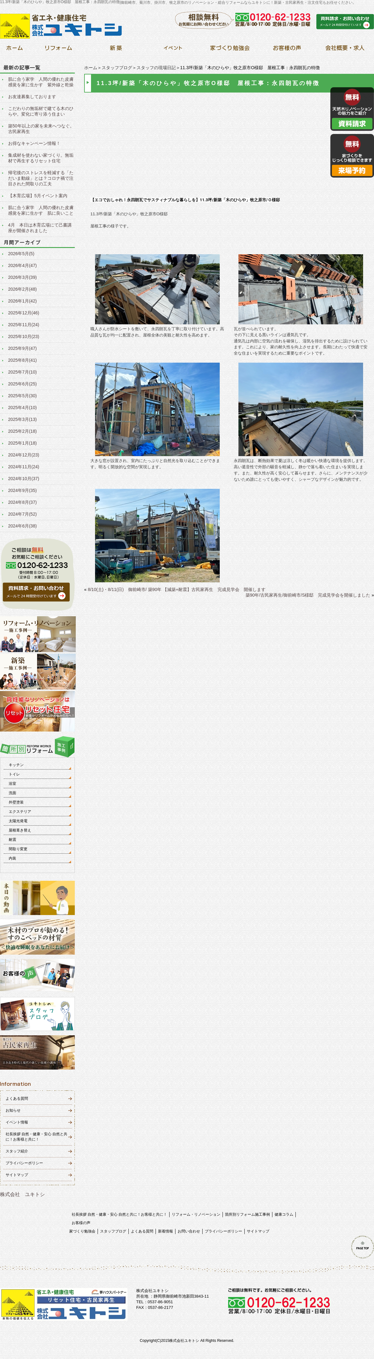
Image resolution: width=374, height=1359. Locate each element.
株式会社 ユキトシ (22, 1194)
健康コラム (284, 1214)
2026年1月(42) (22, 300)
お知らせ (13, 1110)
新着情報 (165, 1231)
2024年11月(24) (23, 466)
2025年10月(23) (23, 336)
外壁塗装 (16, 802)
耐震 (12, 839)
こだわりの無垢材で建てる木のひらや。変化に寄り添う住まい (41, 111)
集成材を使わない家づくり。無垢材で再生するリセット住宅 (41, 158)
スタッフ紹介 (17, 1151)
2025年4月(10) (22, 407)
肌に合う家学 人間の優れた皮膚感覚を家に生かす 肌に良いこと (41, 210)
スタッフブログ (117, 67)
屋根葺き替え (20, 830)
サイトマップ (17, 1175)
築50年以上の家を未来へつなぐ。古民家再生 (41, 128)
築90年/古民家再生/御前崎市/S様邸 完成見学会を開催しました (308, 595)
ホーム (90, 67)
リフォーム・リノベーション (196, 1214)
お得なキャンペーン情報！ (34, 143)
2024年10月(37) (23, 478)
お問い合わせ (189, 1231)
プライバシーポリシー (24, 1163)
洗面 (12, 793)
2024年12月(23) (23, 454)
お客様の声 (81, 1223)
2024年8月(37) (22, 502)
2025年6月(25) (22, 383)
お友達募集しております (32, 96)
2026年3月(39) (22, 277)
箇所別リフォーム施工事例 (247, 1214)
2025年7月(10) (22, 372)
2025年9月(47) (22, 348)
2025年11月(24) (23, 324)
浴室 (12, 783)
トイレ (14, 774)
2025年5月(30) (22, 395)
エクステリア (20, 811)
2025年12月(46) (23, 312)
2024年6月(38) (22, 525)
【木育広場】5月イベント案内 (37, 195)
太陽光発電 (18, 821)
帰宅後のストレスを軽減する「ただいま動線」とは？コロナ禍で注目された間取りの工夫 (41, 178)
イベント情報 (17, 1122)
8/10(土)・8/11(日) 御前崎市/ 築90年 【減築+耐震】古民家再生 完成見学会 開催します (177, 589)
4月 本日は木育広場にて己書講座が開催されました (40, 227)
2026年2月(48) (22, 289)
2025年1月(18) (22, 443)
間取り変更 (18, 849)
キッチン (16, 765)
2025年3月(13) (22, 419)
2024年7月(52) (22, 514)
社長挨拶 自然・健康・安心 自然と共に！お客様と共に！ (119, 1214)
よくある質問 (17, 1098)
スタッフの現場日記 (156, 67)
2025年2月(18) (22, 431)
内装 (12, 858)
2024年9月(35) (22, 490)
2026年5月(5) (21, 253)
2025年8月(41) (22, 360)
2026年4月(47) (22, 265)
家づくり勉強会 (82, 1231)
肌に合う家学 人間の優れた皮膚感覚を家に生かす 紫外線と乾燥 (41, 82)
